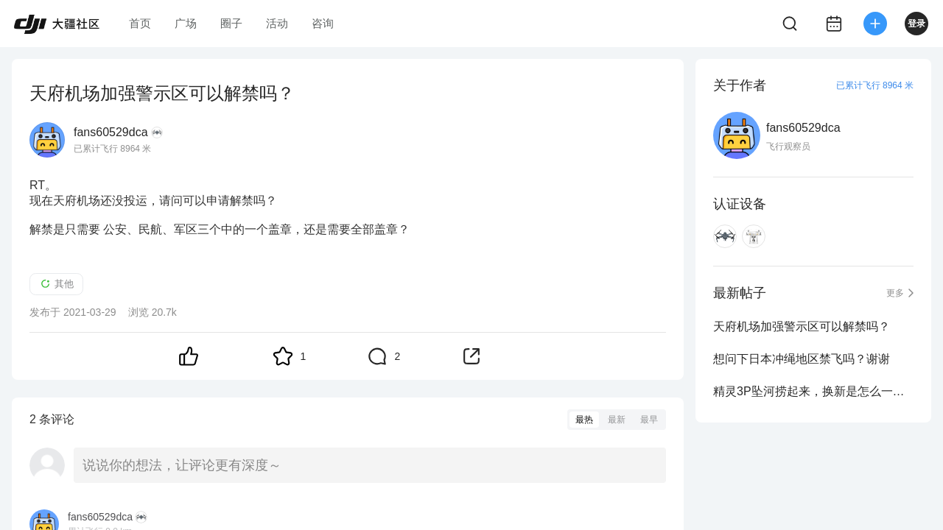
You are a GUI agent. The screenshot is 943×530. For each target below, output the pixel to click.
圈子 (231, 23)
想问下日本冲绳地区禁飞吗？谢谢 (801, 359)
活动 (277, 23)
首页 (140, 23)
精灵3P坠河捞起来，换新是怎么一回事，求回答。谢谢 (813, 391)
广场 (186, 23)
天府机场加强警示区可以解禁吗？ (801, 326)
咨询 (323, 23)
